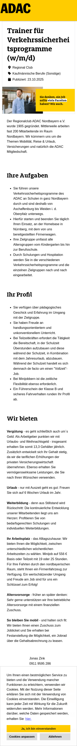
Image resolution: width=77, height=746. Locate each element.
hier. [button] (28, 718)
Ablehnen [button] (55, 736)
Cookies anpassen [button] (22, 736)
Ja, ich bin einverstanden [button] (38, 728)
